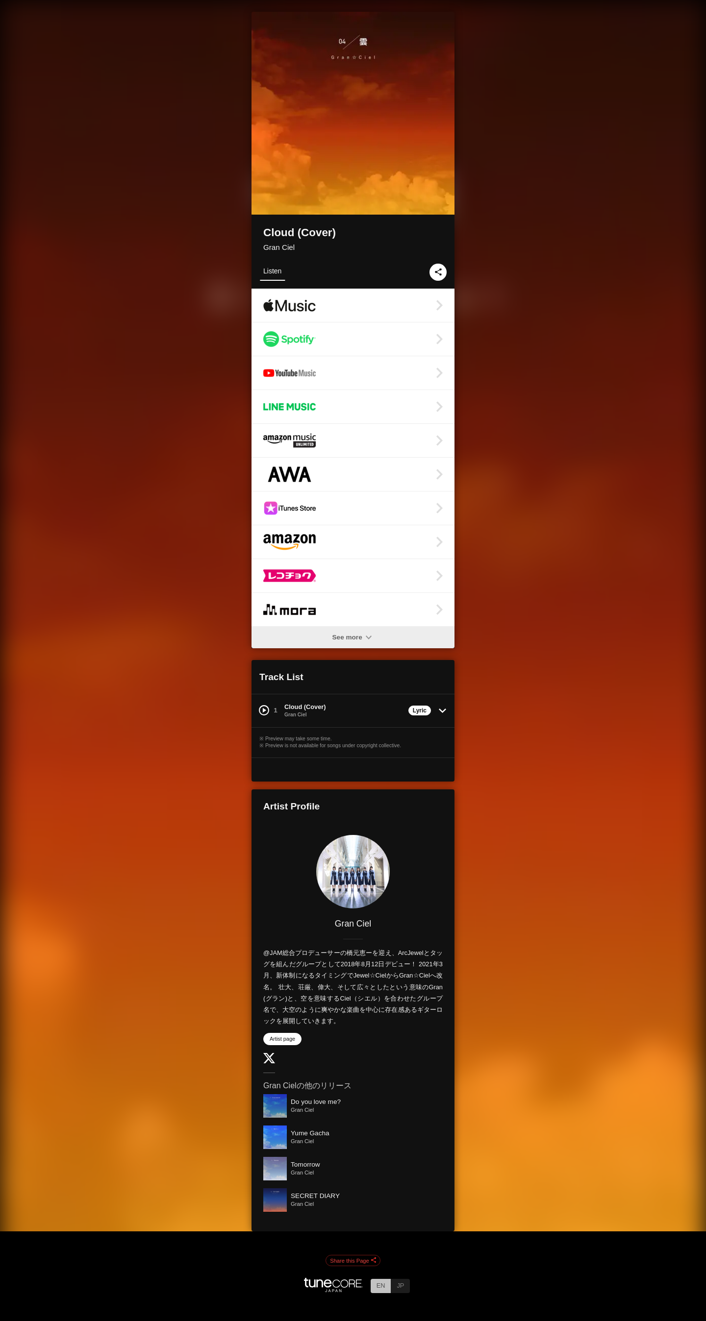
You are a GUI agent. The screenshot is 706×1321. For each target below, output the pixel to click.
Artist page (282, 1039)
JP (400, 1285)
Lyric (420, 710)
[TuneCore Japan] (333, 1289)
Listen (272, 271)
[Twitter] (269, 1061)
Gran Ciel (279, 247)
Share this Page (353, 1261)
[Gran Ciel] (353, 871)
